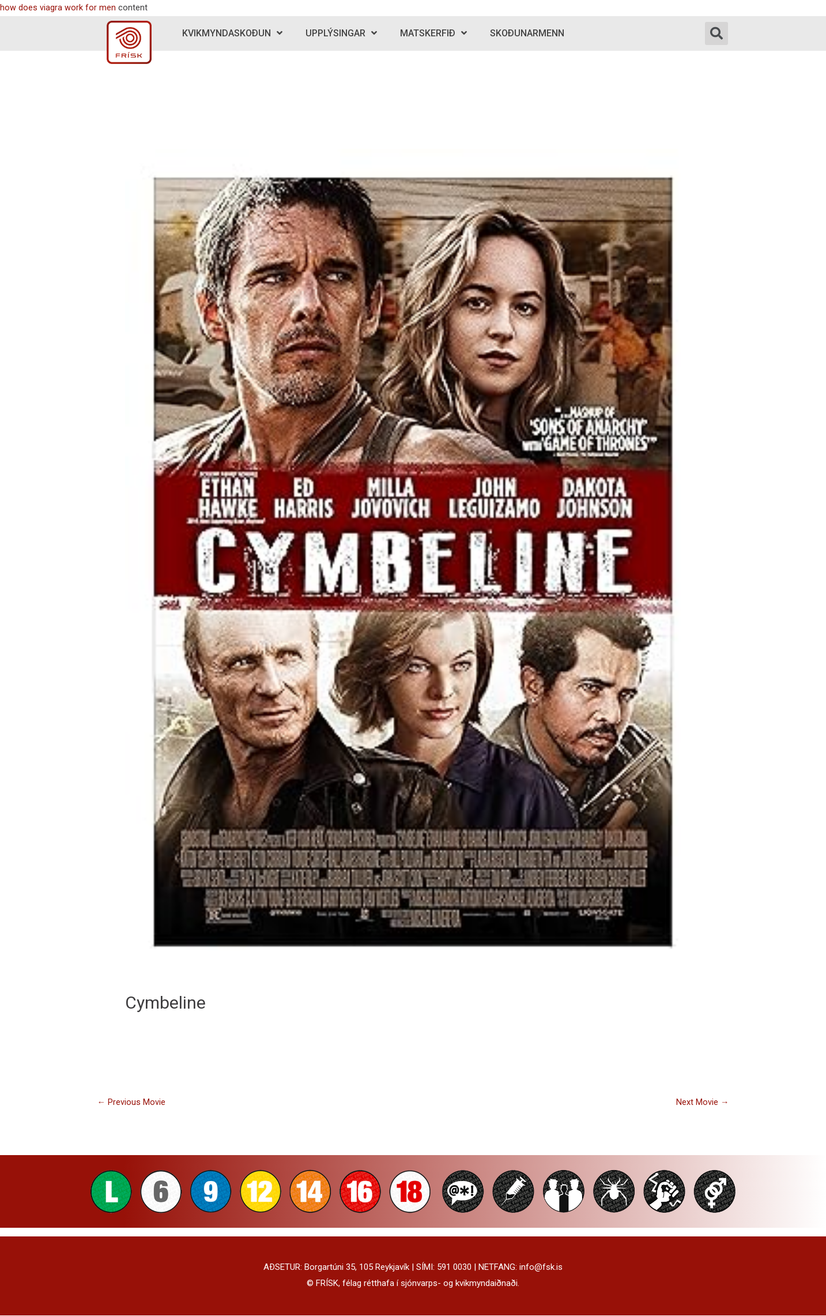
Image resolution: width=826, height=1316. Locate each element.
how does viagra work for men (58, 7)
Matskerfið (433, 33)
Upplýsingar (341, 33)
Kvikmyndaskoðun (232, 33)
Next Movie (702, 1102)
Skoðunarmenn (527, 33)
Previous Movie (131, 1102)
